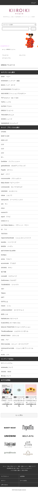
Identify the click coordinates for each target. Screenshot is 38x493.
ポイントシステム (6, 363)
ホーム (3, 49)
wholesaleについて (7, 367)
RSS (23, 470)
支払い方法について (12, 466)
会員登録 (22, 476)
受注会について (6, 376)
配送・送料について (22, 466)
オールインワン (6, 58)
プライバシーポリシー (26, 468)
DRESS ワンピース (10, 49)
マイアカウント (5, 476)
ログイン (3, 480)
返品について (32, 466)
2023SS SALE (6, 371)
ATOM (26, 470)
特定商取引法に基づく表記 (13, 468)
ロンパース (22, 55)
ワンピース (5, 55)
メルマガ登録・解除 (15, 470)
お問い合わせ (4, 484)
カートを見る (23, 480)
